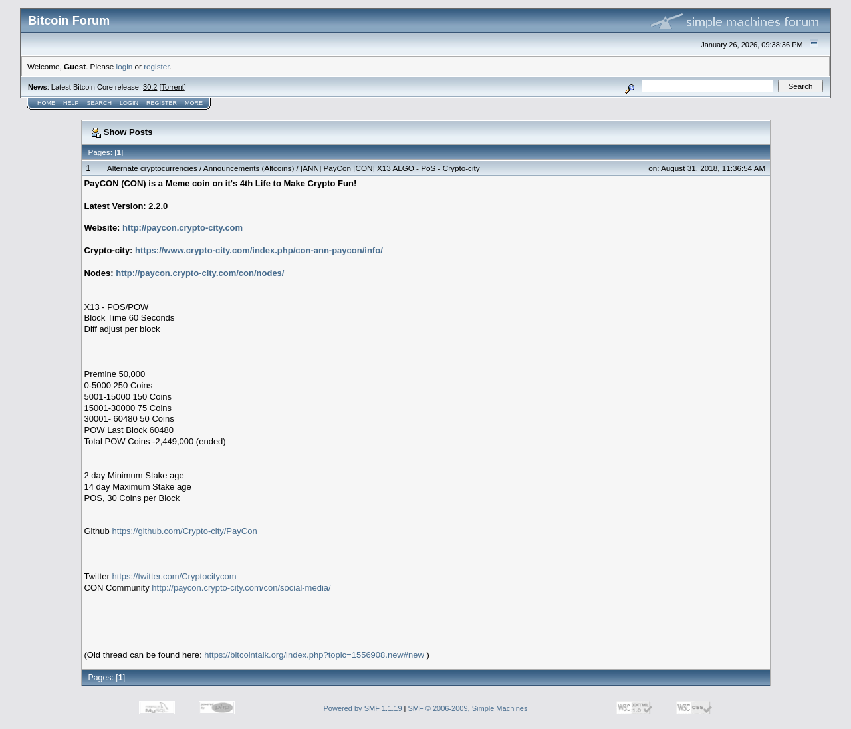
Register (161, 103)
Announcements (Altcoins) (248, 168)
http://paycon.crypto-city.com (182, 228)
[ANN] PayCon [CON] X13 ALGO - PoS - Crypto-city (390, 168)
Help (71, 103)
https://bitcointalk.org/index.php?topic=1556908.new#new (314, 655)
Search (99, 103)
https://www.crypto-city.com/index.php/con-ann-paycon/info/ (259, 250)
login (124, 66)
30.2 (150, 87)
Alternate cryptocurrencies (152, 168)
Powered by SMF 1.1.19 (363, 708)
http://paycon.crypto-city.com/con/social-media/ (241, 588)
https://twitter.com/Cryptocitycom (174, 576)
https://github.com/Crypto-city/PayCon (184, 531)
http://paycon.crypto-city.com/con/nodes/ (200, 273)
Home (46, 103)
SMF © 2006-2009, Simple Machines (468, 708)
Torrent (173, 87)
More (194, 103)
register (156, 66)
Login (129, 103)
